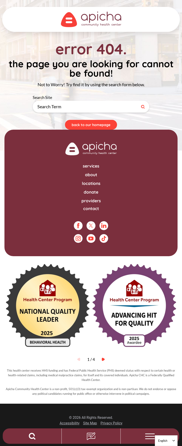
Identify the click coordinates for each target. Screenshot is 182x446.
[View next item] (103, 359)
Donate (91, 192)
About (91, 174)
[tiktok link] (103, 238)
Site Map (90, 423)
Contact (91, 208)
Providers (91, 200)
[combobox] (166, 440)
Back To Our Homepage (91, 125)
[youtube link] (91, 238)
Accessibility (69, 423)
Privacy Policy (111, 423)
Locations (91, 183)
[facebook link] (78, 225)
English (162, 440)
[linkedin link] (103, 225)
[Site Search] (143, 107)
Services (91, 166)
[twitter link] (91, 225)
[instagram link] (78, 238)
